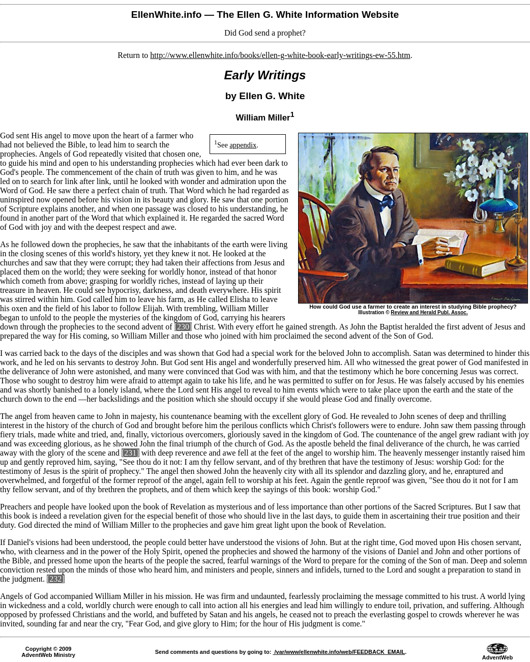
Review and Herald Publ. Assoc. (429, 312)
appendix (242, 145)
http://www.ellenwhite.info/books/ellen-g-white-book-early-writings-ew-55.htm (280, 55)
